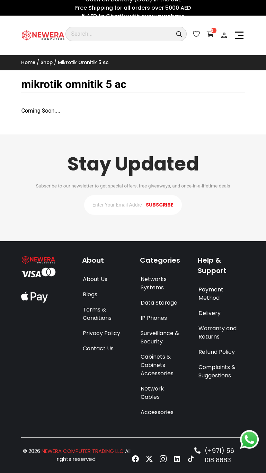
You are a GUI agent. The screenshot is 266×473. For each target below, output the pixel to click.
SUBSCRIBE (160, 204)
